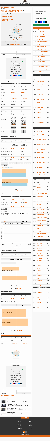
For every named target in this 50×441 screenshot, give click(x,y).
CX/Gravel (19, 424)
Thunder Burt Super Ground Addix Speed (41, 186)
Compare (12, 395)
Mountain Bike (19, 422)
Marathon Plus (39, 280)
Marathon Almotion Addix (41, 255)
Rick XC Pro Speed (39, 201)
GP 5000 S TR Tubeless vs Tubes (41, 46)
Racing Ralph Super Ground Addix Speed (41, 203)
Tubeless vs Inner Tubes (40, 71)
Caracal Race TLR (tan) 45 (41, 155)
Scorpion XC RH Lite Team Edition (41, 189)
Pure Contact (39, 265)
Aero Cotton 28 (39, 124)
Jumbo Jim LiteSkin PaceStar (41, 290)
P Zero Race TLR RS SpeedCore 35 (42, 139)
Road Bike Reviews (7, 395)
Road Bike (19, 421)
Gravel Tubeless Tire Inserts (41, 36)
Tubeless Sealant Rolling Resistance (42, 66)
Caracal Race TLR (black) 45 (41, 169)
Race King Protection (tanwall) (41, 223)
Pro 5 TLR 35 (39, 141)
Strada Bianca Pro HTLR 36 (41, 160)
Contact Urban (39, 250)
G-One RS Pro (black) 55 (40, 214)
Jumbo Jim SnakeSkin (40, 292)
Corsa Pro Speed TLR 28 (40, 81)
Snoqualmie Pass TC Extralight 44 (41, 135)
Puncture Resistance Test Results (7, 19)
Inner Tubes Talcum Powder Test (42, 34)
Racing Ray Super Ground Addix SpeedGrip (42, 218)
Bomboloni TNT (39, 304)
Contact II (38, 273)
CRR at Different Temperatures (42, 39)
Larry (38, 297)
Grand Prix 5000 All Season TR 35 (42, 154)
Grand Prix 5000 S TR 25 (40, 105)
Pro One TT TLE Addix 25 (40, 94)
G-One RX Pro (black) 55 (40, 212)
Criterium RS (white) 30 (40, 115)
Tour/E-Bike (19, 425)
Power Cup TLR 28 (39, 110)
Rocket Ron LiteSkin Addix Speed (42, 191)
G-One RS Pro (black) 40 (40, 157)
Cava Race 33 (39, 146)
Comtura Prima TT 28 (40, 97)
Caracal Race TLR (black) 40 (41, 147)
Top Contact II (39, 270)
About (30, 422)
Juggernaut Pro (39, 309)
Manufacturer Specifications (6, 15)
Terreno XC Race (39, 207)
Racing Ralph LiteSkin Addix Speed (41, 221)
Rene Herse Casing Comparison (42, 51)
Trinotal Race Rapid (40, 236)
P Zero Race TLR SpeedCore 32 (41, 162)
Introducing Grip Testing (40, 54)
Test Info (30, 421)
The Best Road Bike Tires (41, 29)
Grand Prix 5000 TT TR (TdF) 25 (41, 92)
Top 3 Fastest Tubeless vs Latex (41, 49)
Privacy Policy (30, 428)
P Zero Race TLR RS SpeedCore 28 (42, 114)
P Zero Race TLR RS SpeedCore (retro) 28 (41, 102)
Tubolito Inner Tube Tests (41, 61)
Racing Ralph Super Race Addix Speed (42, 234)
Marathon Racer (39, 275)
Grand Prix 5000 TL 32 (40, 165)
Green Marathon (39, 268)
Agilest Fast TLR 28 (40, 107)
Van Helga (38, 299)
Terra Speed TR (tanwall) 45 (41, 174)
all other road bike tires (20, 37)
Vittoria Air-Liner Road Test (41, 56)
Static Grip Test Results (6, 20)
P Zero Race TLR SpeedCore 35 (41, 172)
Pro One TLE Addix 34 (40, 152)
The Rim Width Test (40, 59)
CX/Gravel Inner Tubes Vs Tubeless (42, 41)
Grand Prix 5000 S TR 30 (40, 104)
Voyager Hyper (39, 248)
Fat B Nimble (39, 307)
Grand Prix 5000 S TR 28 (40, 99)
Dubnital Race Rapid (40, 225)
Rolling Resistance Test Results (7, 17)
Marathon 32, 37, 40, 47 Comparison (42, 69)
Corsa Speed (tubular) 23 (40, 122)
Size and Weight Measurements (7, 16)
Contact (30, 424)
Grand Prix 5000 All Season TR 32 (42, 170)
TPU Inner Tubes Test (40, 31)
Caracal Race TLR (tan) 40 (41, 137)
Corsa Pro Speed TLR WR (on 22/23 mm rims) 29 (41, 85)
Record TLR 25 (39, 87)
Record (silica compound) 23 (41, 120)
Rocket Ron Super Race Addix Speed (41, 228)
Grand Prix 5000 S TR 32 (40, 131)
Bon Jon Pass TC (39, 243)
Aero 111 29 (38, 112)
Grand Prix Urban (39, 245)
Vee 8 (38, 295)
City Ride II (38, 278)
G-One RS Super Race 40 (40, 167)
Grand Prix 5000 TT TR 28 (40, 91)
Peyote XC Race (39, 231)
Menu (48, 5)
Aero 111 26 (38, 117)
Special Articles (19, 428)
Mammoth (38, 305)
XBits (25, 434)
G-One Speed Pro (39, 184)
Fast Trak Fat (39, 294)
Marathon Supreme (40, 253)
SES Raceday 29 (39, 96)
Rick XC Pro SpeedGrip (40, 209)
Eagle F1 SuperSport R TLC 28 (41, 109)
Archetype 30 (39, 89)
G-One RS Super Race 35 (40, 159)
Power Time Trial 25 (40, 119)
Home (2, 5)
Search (44, 5)
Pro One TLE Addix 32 (40, 164)
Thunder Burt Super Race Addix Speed (42, 194)
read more (27, 47)
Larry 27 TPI (39, 302)
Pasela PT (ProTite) (40, 258)
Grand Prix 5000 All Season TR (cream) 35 (41, 150)
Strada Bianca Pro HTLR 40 (41, 144)
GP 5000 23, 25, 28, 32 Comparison (42, 64)
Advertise (30, 425)
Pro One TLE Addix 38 (40, 142)
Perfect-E (38, 283)
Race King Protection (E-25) (41, 196)
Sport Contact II (39, 260)
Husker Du (38, 300)
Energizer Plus (39, 263)
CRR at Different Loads (40, 44)
